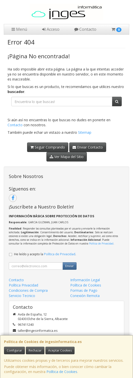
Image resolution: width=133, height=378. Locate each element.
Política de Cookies (61, 371)
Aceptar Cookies (60, 350)
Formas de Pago (83, 290)
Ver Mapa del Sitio (67, 156)
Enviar (69, 266)
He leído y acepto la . (45, 254)
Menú (19, 29)
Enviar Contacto (88, 147)
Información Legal (85, 280)
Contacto (85, 29)
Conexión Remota (85, 295)
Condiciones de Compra (28, 290)
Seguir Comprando (47, 147)
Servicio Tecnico (22, 295)
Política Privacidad (23, 285)
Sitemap (84, 132)
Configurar (14, 350)
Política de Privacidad (101, 243)
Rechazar (35, 350)
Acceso (50, 29)
